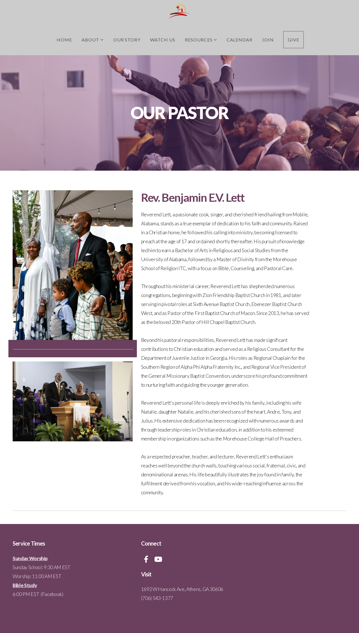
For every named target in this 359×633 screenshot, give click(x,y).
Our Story (127, 39)
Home (64, 39)
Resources (201, 39)
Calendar (240, 39)
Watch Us (162, 39)
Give (293, 39)
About (93, 39)
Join (268, 39)
